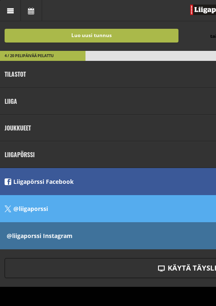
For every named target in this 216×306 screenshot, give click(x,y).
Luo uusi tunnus (91, 35)
